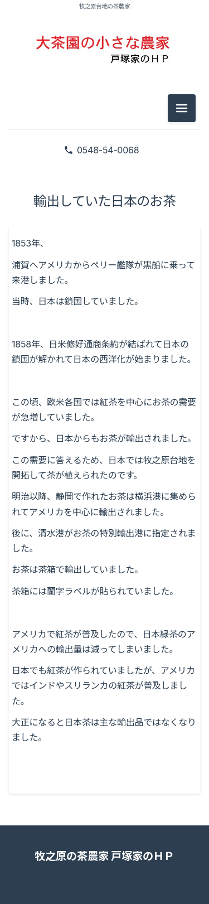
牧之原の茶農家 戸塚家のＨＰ (104, 856)
